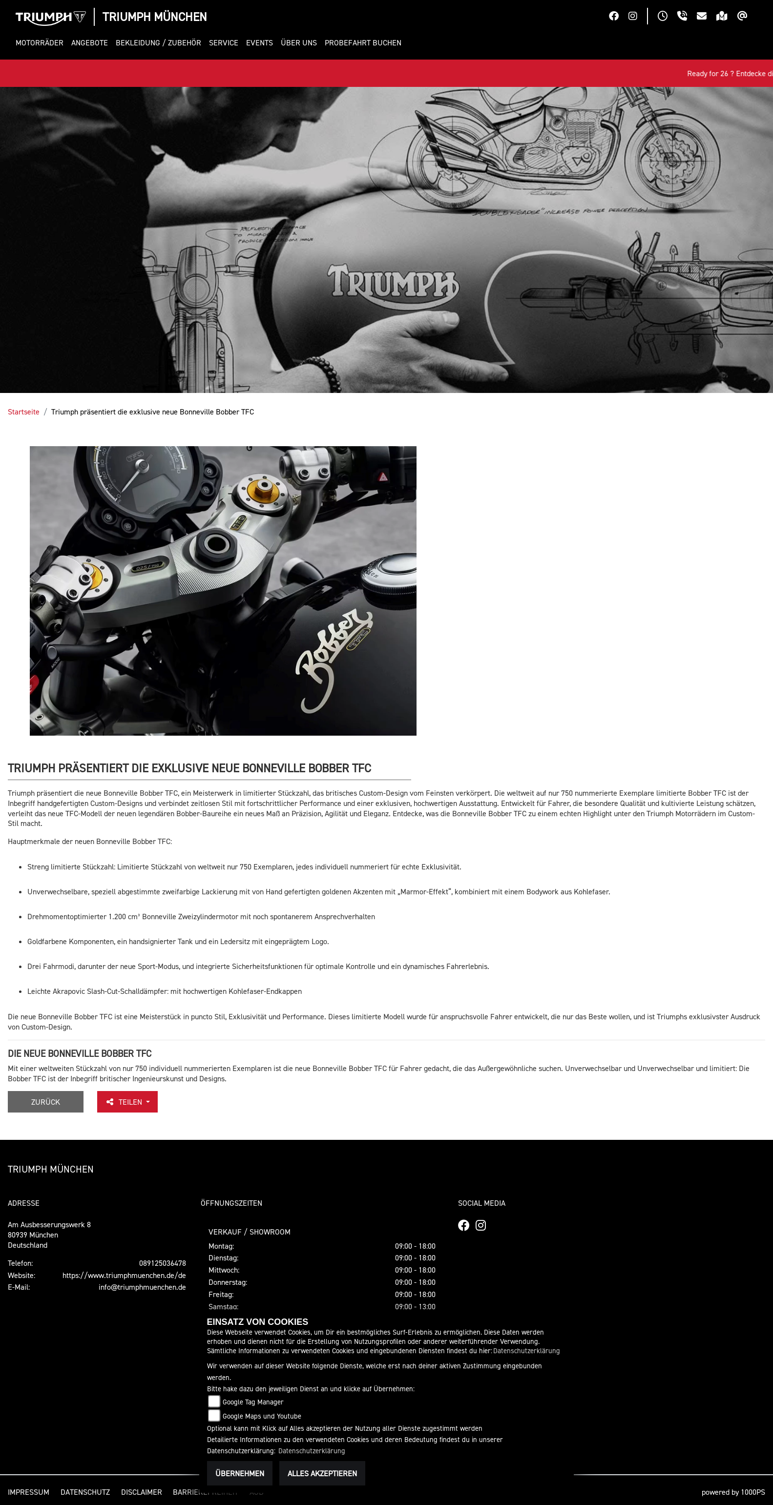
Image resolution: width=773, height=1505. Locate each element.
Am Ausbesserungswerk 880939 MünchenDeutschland (49, 1234)
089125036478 (162, 1263)
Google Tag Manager (253, 1402)
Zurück (45, 1102)
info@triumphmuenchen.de (142, 1287)
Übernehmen (239, 1473)
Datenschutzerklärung (526, 1350)
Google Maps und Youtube (262, 1416)
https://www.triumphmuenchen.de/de (124, 1275)
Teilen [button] (124, 1102)
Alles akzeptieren (322, 1473)
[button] (41, 43)
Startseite (24, 411)
